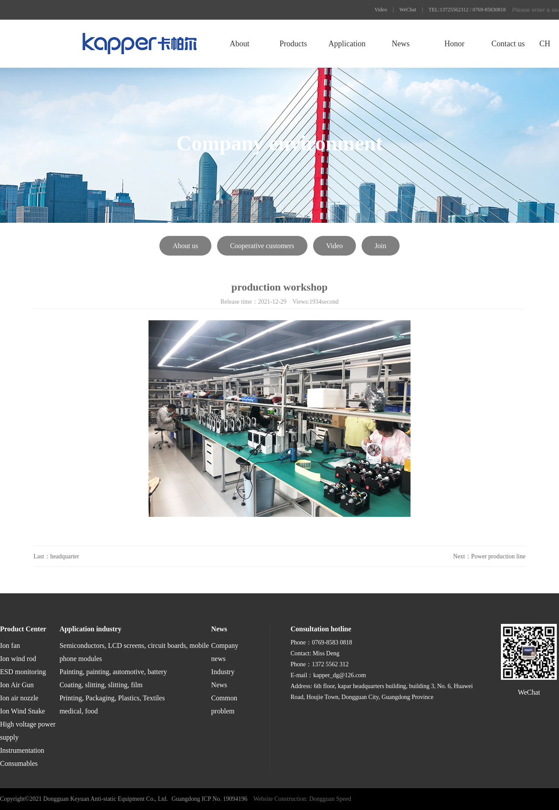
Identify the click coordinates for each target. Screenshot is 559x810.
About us (185, 245)
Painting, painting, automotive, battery (113, 671)
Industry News (223, 678)
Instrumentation (22, 750)
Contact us (508, 43)
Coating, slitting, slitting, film (100, 685)
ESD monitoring (23, 671)
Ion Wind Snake (22, 711)
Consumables (19, 763)
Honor (454, 43)
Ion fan (10, 645)
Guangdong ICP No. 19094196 (210, 799)
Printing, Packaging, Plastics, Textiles (112, 698)
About (239, 43)
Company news (224, 652)
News (401, 43)
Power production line (498, 556)
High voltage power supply (27, 730)
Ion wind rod (18, 658)
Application (347, 43)
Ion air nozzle (19, 698)
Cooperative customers (262, 245)
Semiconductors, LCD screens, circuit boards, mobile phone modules (134, 652)
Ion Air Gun (17, 685)
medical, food (78, 711)
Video (381, 10)
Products (293, 43)
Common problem (224, 704)
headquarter (64, 556)
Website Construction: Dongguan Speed (302, 799)
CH (544, 43)
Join (380, 245)
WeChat (408, 10)
